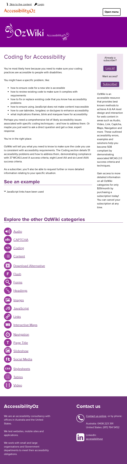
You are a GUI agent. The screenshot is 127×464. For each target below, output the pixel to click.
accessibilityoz (94, 439)
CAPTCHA (20, 240)
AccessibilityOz (19, 11)
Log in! (110, 68)
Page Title (20, 343)
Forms (17, 282)
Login (39, 4)
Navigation (21, 335)
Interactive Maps (25, 325)
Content (19, 256)
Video (17, 385)
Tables (18, 377)
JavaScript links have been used (25, 191)
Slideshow (20, 351)
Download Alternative (29, 266)
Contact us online (96, 416)
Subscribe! (110, 84)
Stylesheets (21, 369)
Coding (18, 248)
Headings (20, 291)
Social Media (22, 359)
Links (17, 317)
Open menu (112, 12)
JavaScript (21, 309)
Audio (17, 232)
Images (18, 300)
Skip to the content (19, 4)
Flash (17, 274)
